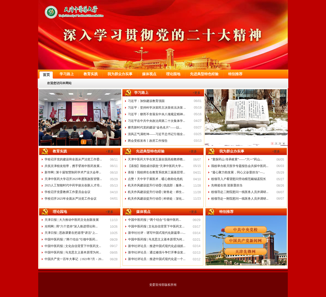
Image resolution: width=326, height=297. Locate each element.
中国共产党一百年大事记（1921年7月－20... (74, 259)
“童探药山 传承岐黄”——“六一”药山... (236, 159)
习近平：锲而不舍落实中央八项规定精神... (156, 114)
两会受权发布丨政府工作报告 (148, 141)
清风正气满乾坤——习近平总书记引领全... (156, 134)
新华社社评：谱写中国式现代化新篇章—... (156, 233)
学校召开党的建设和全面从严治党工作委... (73, 159)
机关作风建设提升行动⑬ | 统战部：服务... (156, 185)
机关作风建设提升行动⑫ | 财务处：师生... (156, 192)
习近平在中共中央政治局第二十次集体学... (156, 121)
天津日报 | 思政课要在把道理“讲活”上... (71, 233)
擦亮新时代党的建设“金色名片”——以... (155, 127)
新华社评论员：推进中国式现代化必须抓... (156, 246)
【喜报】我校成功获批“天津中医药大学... (155, 166)
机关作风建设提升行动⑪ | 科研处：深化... (156, 198)
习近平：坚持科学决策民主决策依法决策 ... (157, 107)
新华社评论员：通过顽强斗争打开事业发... (156, 252)
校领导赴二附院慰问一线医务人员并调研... (239, 192)
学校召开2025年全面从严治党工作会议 (71, 198)
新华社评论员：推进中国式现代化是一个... (156, 259)
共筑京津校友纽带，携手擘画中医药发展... (73, 166)
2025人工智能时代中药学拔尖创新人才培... (73, 185)
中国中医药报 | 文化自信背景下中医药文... (73, 246)
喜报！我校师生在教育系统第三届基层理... (156, 172)
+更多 (197, 93)
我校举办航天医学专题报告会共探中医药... (239, 166)
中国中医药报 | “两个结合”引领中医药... (71, 239)
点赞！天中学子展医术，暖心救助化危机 (155, 179)
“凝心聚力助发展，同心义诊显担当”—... (238, 172)
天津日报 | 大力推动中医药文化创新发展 (72, 220)
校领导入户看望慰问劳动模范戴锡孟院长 (238, 179)
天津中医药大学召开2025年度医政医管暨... (73, 179)
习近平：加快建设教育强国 (146, 101)
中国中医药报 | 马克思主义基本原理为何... (73, 252)
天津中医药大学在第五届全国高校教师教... (156, 159)
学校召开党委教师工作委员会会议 (67, 192)
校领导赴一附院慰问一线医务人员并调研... (239, 198)
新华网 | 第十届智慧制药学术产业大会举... (73, 172)
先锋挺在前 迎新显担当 (226, 185)
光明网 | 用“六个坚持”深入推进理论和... (71, 226)
